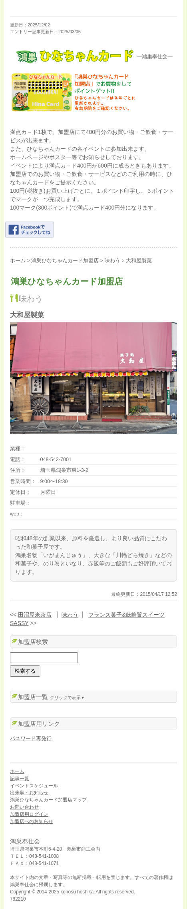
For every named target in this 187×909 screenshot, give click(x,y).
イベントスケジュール (34, 786)
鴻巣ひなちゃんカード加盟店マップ (48, 800)
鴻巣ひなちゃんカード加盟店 (65, 261)
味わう (112, 261)
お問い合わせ (24, 807)
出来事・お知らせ (29, 792)
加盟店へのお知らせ (31, 821)
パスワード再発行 (31, 738)
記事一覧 (19, 778)
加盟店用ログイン (29, 814)
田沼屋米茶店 (35, 614)
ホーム (18, 261)
